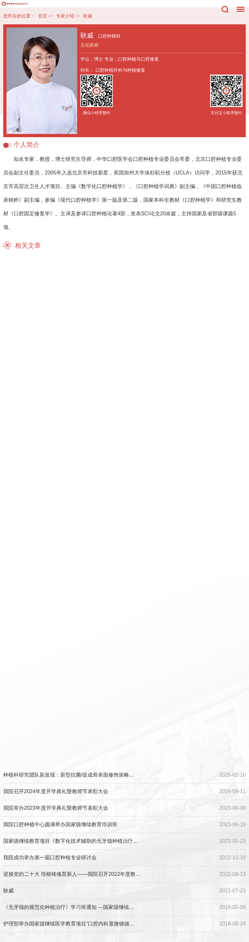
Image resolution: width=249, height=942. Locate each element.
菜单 (238, 6)
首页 (42, 16)
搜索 (225, 9)
